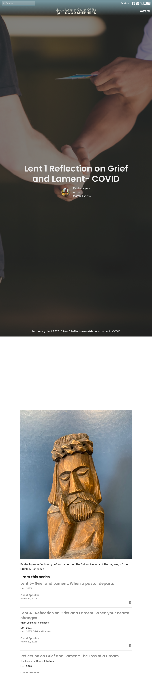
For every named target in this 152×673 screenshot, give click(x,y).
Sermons (37, 331)
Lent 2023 (53, 331)
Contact (125, 3)
